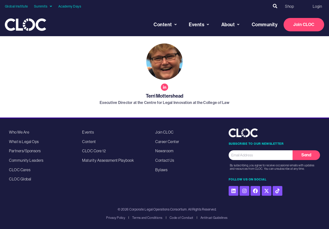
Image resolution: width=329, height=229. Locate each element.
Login (317, 6)
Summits (43, 6)
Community (265, 24)
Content (165, 24)
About (230, 24)
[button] (275, 6)
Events (199, 24)
